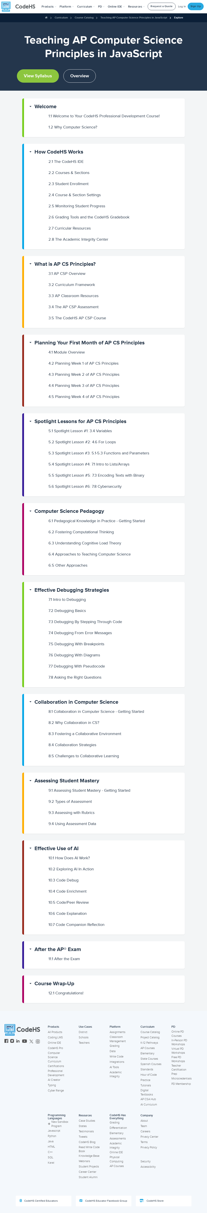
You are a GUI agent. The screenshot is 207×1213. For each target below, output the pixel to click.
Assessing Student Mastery (66, 780)
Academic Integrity (116, 1074)
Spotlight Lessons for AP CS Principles (80, 421)
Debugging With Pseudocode (76, 666)
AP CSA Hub (148, 1099)
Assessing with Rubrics (71, 812)
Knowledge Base (89, 1156)
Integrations (117, 1062)
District (83, 1032)
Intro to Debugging (67, 599)
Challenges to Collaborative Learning (83, 755)
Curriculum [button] (86, 6)
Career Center (87, 1172)
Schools (83, 1037)
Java (51, 1141)
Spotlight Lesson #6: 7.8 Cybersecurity (85, 486)
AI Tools (114, 1067)
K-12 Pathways (149, 1043)
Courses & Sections (68, 172)
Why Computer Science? (72, 127)
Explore (178, 17)
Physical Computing (116, 1159)
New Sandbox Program (58, 1124)
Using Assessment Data (72, 823)
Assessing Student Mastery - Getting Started (89, 790)
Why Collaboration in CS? (73, 722)
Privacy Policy (149, 1147)
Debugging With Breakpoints (76, 643)
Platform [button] (67, 6)
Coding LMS (55, 1037)
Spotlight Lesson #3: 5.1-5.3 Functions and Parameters (98, 453)
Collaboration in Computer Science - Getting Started (96, 711)
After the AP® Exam (57, 949)
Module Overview (66, 352)
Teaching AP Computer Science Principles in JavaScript (133, 17)
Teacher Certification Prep (178, 1070)
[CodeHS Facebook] (6, 1041)
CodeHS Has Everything (118, 1117)
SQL (50, 1157)
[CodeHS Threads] (38, 1041)
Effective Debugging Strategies (71, 590)
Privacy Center (149, 1137)
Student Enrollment (68, 183)
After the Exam (64, 958)
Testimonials (86, 1131)
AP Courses (148, 1048)
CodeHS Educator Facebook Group (103, 1201)
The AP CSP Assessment (73, 306)
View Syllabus (38, 76)
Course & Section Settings (74, 194)
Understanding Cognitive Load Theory (84, 543)
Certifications (56, 1066)
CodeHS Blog (87, 1142)
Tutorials (146, 1085)
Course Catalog (84, 17)
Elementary (147, 1053)
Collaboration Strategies (72, 744)
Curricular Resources (69, 228)
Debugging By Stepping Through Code (85, 621)
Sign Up (196, 6)
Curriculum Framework (71, 284)
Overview (79, 76)
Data (113, 1051)
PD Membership (181, 1084)
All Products (55, 1032)
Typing (52, 1085)
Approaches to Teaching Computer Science (89, 554)
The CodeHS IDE (66, 161)
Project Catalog (150, 1037)
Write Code (116, 1056)
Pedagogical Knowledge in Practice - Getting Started (96, 520)
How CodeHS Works (58, 152)
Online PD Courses (177, 1034)
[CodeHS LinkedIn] (18, 1041)
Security (146, 1161)
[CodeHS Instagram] (12, 1041)
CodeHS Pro (55, 1048)
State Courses (149, 1059)
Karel (51, 1163)
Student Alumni (88, 1177)
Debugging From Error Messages (80, 632)
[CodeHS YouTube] (24, 1041)
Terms (144, 1142)
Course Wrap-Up (54, 983)
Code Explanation (67, 913)
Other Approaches (67, 565)
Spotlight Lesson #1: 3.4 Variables (80, 430)
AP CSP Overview (66, 273)
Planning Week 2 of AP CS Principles (83, 374)
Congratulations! (65, 993)
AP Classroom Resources (73, 295)
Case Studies (87, 1121)
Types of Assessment (70, 801)
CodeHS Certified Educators (39, 1201)
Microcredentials (181, 1078)
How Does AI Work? (69, 857)
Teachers (84, 1043)
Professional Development (56, 1073)
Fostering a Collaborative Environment (84, 733)
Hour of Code (149, 1075)
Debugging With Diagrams (74, 655)
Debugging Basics (67, 610)
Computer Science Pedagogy (69, 511)
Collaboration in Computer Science (76, 702)
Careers (145, 1131)
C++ (50, 1152)
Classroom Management (118, 1039)
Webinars (84, 1161)
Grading (114, 1046)
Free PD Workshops (178, 1059)
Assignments (117, 1032)
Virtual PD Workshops (178, 1051)
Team (144, 1126)
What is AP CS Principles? (65, 264)
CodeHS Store (152, 1201)
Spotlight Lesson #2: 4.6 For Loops (82, 442)
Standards (147, 1069)
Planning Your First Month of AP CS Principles (89, 343)
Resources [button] (136, 6)
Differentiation (118, 1128)
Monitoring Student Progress (76, 206)
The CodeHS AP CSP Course (77, 318)
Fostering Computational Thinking (81, 532)
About (144, 1121)
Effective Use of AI (56, 848)
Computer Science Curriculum (54, 1057)
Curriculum (61, 17)
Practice (145, 1080)
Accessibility (148, 1167)
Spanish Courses (151, 1064)
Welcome (45, 106)
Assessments (118, 1138)
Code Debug (63, 880)
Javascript (54, 1131)
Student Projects (89, 1166)
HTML (51, 1147)
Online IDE (54, 1043)
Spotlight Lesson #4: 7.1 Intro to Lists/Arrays (88, 464)
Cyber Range (56, 1090)
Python (52, 1136)
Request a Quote (162, 6)
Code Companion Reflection (76, 924)
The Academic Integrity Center (78, 239)
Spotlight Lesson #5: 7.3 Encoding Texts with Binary (96, 475)
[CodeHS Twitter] (31, 1041)
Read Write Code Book (89, 1149)
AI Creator (54, 1080)
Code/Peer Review (68, 902)
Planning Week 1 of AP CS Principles (83, 363)
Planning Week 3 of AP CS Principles (83, 385)
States (83, 1126)
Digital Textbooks (147, 1092)
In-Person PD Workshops (179, 1042)
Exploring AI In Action (71, 869)
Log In (182, 6)
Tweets (83, 1137)
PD (173, 1026)
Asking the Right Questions (74, 677)
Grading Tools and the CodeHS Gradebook (88, 217)
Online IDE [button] (116, 6)
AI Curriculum (149, 1104)
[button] (49, 6)
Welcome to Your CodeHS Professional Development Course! (104, 116)
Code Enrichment (67, 891)
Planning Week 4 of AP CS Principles (83, 396)
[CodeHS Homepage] (20, 6)
